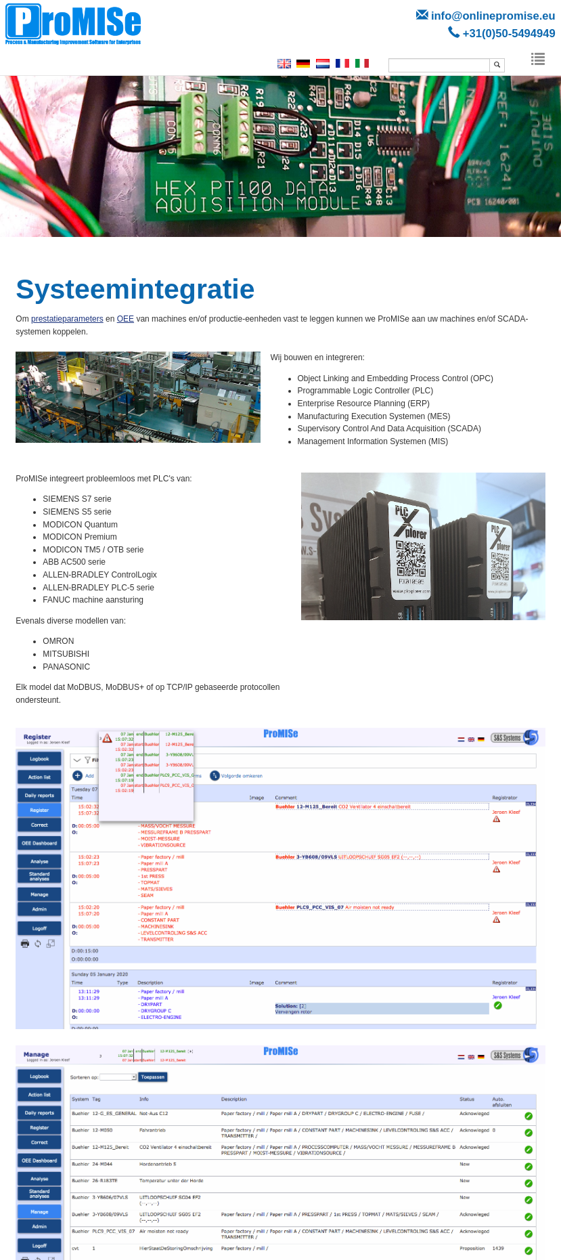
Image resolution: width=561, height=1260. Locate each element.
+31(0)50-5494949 (509, 33)
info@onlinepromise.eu (493, 15)
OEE (125, 319)
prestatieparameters (67, 319)
